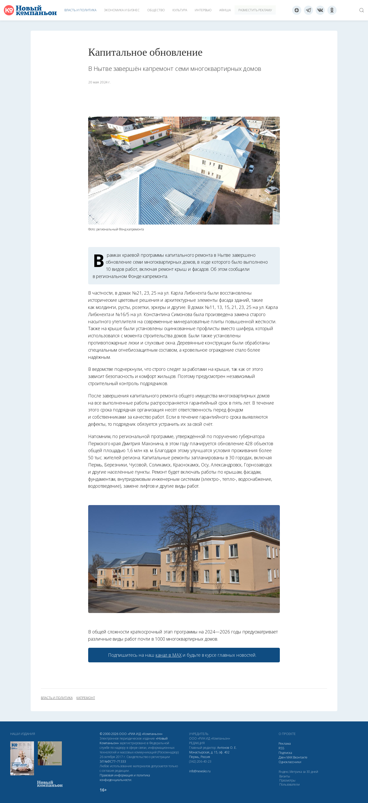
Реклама (285, 743)
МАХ (289, 757)
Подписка (285, 753)
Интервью (203, 10)
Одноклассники (290, 762)
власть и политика (57, 698)
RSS (281, 748)
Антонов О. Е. (227, 747)
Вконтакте (300, 757)
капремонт (85, 698)
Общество (156, 10)
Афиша (225, 10)
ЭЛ (113, 761)
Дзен (282, 757)
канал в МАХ (168, 655)
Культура (179, 10)
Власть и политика (80, 10)
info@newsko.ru (200, 771)
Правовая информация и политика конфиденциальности (125, 777)
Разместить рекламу (255, 10)
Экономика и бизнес (122, 10)
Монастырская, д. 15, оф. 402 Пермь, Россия (209, 754)
